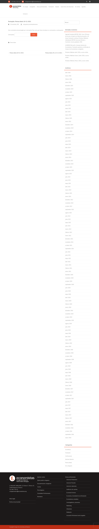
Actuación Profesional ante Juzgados (76, 515)
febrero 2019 (68, 343)
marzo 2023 (68, 190)
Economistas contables (72, 499)
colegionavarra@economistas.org (33, 1)
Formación (51, 6)
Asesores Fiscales (71, 483)
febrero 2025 (68, 118)
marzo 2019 (68, 340)
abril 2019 (67, 336)
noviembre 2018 (69, 353)
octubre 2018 (68, 356)
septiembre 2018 (69, 359)
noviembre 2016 (69, 428)
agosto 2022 (68, 212)
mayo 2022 (68, 222)
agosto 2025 (68, 98)
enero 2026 (68, 82)
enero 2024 (68, 157)
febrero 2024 (68, 154)
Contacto (25, 14)
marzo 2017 (68, 415)
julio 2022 (67, 216)
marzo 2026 (68, 76)
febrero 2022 (68, 232)
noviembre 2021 (69, 242)
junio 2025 (68, 105)
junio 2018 (68, 369)
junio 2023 (68, 180)
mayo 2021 (68, 258)
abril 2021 (67, 261)
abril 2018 (67, 375)
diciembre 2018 (69, 349)
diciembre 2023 (69, 160)
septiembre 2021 (69, 248)
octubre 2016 (68, 431)
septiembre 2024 (69, 134)
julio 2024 (67, 138)
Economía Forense (71, 492)
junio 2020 (68, 291)
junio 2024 (68, 141)
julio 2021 (67, 252)
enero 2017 (68, 421)
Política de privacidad (14, 502)
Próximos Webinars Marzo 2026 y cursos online (77, 60)
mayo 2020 (68, 294)
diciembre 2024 (69, 124)
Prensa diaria (13, 42)
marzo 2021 (68, 265)
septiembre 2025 (69, 95)
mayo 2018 (68, 372)
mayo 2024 (68, 144)
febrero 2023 (68, 193)
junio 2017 (68, 405)
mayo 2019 (68, 333)
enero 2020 (68, 307)
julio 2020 (67, 287)
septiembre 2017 (69, 398)
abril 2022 (67, 226)
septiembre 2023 (69, 170)
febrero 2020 (68, 304)
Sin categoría (68, 466)
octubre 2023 (68, 167)
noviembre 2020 (69, 278)
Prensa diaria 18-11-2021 (16, 53)
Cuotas (39, 487)
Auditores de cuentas (72, 489)
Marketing (69, 505)
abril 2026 (67, 72)
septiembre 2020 (69, 284)
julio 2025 (67, 102)
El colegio (25, 6)
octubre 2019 (68, 317)
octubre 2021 (68, 245)
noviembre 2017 (69, 392)
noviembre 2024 (69, 128)
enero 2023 (68, 196)
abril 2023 (67, 186)
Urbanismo (69, 509)
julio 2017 (67, 402)
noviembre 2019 (69, 314)
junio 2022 (68, 219)
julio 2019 (67, 327)
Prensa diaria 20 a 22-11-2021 (54, 53)
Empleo (57, 6)
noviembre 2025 (69, 89)
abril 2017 (67, 411)
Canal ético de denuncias (67, 6)
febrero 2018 (68, 382)
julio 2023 (67, 177)
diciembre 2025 (69, 85)
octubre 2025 (68, 92)
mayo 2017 (68, 408)
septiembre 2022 (69, 209)
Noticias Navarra (69, 459)
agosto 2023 (68, 173)
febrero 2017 (68, 418)
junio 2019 (68, 330)
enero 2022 (68, 235)
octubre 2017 (68, 395)
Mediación (69, 512)
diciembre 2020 (69, 274)
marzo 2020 (68, 301)
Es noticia (77, 6)
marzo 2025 (68, 115)
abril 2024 (67, 147)
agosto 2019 (68, 323)
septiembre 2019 (69, 320)
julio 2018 (67, 366)
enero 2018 (68, 385)
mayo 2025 (68, 108)
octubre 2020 (68, 281)
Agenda (83, 6)
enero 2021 (68, 271)
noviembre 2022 (69, 203)
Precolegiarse (40, 490)
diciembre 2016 (69, 424)
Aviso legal (12, 498)
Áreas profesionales (42, 6)
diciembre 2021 (69, 239)
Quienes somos (41, 477)
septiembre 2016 (69, 434)
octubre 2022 (68, 206)
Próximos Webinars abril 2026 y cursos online (76, 52)
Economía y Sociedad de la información (76, 496)
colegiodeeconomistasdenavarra (30, 24)
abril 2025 (67, 111)
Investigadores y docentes (73, 502)
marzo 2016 (68, 437)
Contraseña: (19, 34)
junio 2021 (68, 255)
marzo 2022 (68, 229)
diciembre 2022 (69, 199)
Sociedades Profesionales (43, 493)
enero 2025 (68, 121)
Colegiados (32, 6)
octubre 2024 (68, 131)
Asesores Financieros (72, 479)
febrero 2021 (68, 268)
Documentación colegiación (44, 483)
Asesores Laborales (72, 486)
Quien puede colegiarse (43, 480)
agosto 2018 (68, 362)
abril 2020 (67, 297)
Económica (68, 449)
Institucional (68, 456)
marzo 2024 (68, 151)
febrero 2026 (68, 79)
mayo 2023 (68, 183)
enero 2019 (68, 346)
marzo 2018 (68, 379)
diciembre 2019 (69, 310)
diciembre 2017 (69, 389)
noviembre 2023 (69, 164)
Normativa (39, 496)
